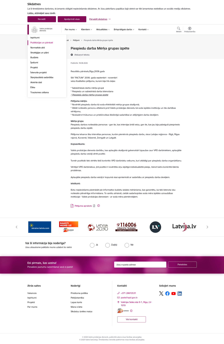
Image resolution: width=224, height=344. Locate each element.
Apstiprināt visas (72, 19)
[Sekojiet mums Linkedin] (180, 293)
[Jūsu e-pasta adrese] (140, 265)
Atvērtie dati (36, 113)
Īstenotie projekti (38, 103)
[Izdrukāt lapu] (190, 47)
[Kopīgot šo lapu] (190, 54)
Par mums (32, 307)
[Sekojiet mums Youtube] (173, 293)
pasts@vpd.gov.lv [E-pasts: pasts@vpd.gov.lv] (129, 297)
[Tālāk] (207, 227)
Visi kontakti (131, 319)
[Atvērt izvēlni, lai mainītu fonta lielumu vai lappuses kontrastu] (190, 30)
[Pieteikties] (182, 265)
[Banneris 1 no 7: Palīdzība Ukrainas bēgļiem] (39, 227)
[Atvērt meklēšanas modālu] (179, 30)
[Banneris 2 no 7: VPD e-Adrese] (68, 227)
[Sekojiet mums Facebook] (167, 293)
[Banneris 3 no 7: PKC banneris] (97, 227)
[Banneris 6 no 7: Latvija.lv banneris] (184, 227)
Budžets (34, 88)
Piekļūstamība (77, 297)
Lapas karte (76, 302)
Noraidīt (41, 19)
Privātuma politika (79, 293)
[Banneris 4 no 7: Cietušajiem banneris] (126, 227)
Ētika (32, 118)
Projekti (34, 98)
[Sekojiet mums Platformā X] (161, 293)
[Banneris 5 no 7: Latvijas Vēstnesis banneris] (155, 227)
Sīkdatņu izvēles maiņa (81, 311)
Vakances (35, 63)
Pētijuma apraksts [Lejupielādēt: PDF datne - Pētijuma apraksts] (83, 205)
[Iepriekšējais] (16, 227)
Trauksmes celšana (39, 123)
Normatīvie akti (37, 78)
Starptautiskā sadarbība (41, 108)
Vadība (33, 48)
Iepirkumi (34, 68)
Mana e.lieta (76, 307)
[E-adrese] (123, 310)
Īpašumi (34, 93)
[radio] (94, 244)
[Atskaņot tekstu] (82, 54)
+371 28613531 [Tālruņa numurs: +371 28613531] (128, 293)
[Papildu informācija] (98, 205)
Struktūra (35, 53)
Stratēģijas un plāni (39, 83)
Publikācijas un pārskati (41, 73)
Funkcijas (34, 58)
